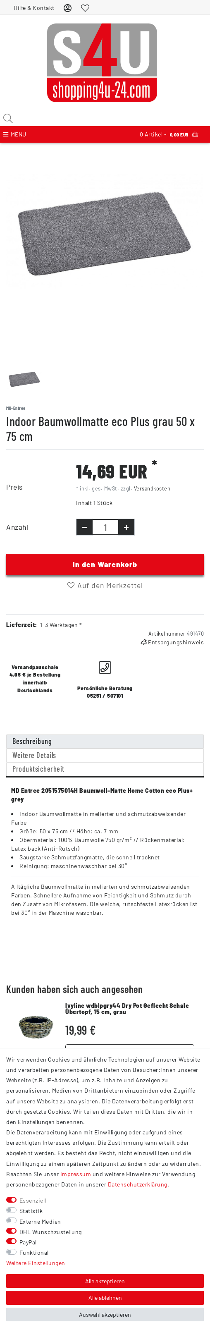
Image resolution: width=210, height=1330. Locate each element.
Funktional (34, 1252)
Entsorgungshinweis (172, 642)
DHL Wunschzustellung (50, 1231)
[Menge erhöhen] (126, 527)
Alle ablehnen (105, 1297)
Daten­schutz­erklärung (137, 1184)
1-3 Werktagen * (61, 624)
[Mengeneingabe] (105, 527)
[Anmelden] (67, 7)
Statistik (31, 1210)
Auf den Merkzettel (105, 585)
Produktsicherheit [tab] (38, 768)
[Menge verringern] (84, 527)
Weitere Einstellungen (35, 1262)
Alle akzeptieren (105, 1281)
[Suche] (8, 118)
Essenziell (32, 1200)
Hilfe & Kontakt (34, 7)
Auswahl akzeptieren (105, 1314)
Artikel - (169, 134)
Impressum (75, 1173)
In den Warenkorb (105, 564)
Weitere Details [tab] (34, 755)
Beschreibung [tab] (32, 741)
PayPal (28, 1242)
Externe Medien (40, 1221)
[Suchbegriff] (105, 118)
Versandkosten (152, 488)
